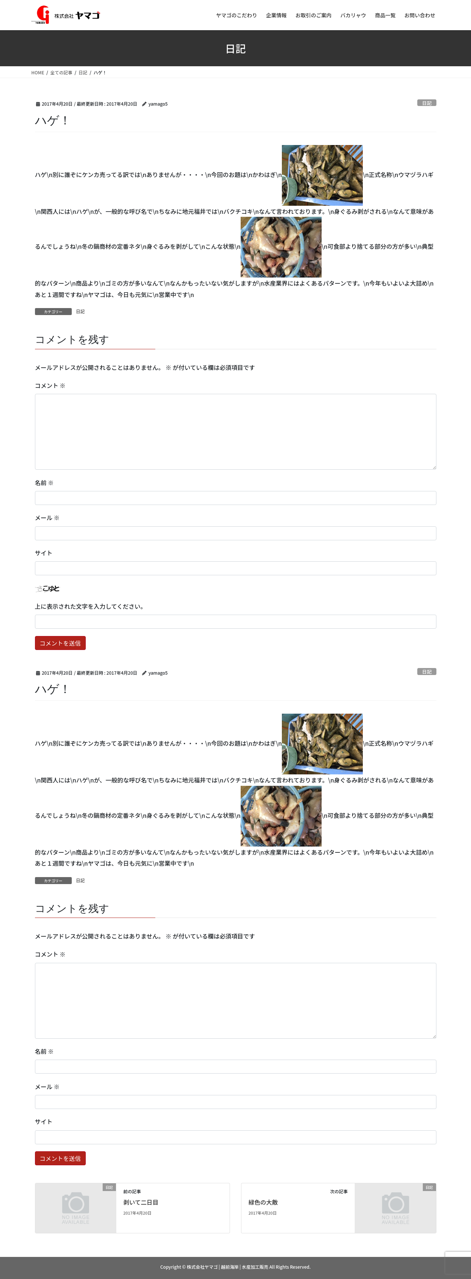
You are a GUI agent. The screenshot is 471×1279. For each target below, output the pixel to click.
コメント (50, 385)
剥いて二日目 (141, 1202)
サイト (44, 552)
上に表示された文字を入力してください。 (90, 606)
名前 (44, 482)
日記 (427, 102)
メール (47, 517)
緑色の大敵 (263, 1202)
